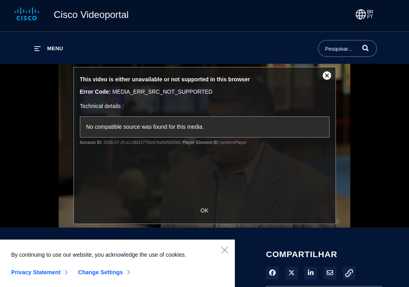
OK (204, 210)
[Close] (224, 252)
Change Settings (100, 274)
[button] (365, 48)
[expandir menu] (49, 48)
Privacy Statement (36, 274)
